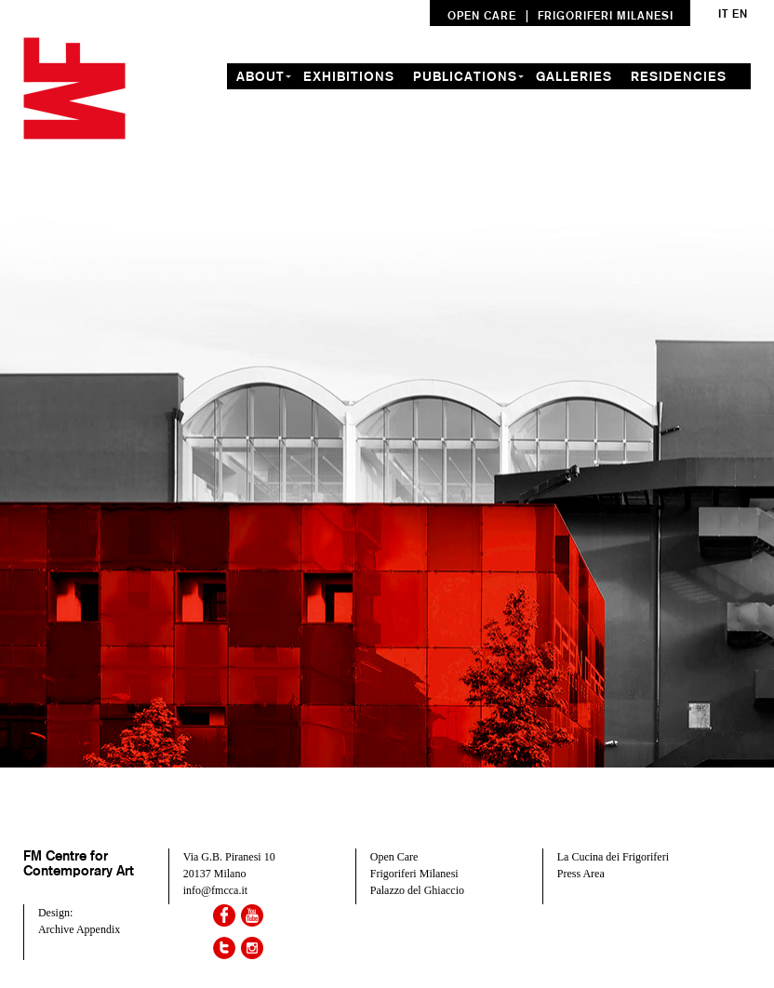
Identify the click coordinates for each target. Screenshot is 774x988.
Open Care (394, 856)
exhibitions (348, 76)
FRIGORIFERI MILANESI (606, 15)
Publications (465, 76)
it (723, 13)
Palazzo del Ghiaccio (417, 890)
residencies (679, 76)
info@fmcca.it (215, 890)
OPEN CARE (481, 15)
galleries (574, 76)
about (260, 76)
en (740, 13)
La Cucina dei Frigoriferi (613, 856)
